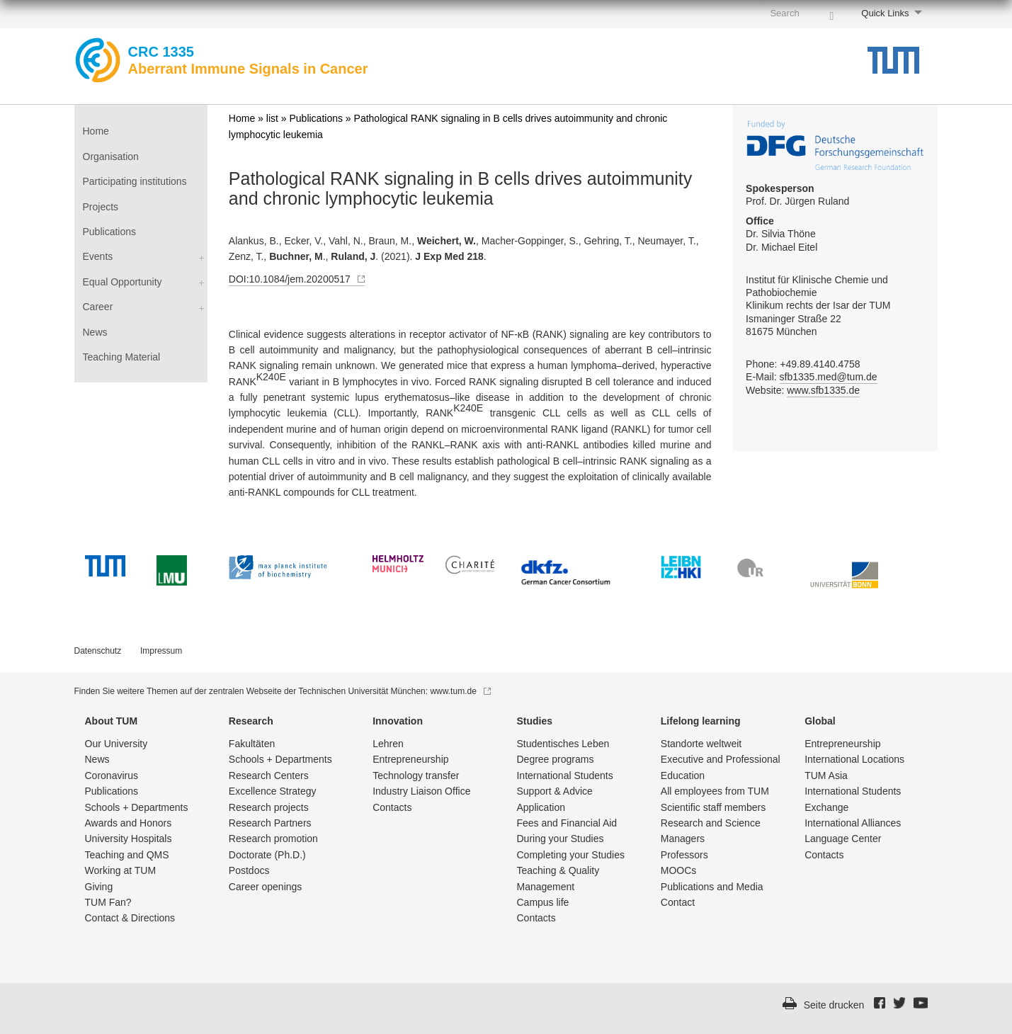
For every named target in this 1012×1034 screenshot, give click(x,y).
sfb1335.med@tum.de (828, 376)
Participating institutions (135, 181)
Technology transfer (416, 775)
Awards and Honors (128, 823)
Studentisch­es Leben (562, 743)
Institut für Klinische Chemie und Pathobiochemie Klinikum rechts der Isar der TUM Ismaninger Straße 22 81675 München (818, 305)
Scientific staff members (713, 807)
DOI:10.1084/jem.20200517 (297, 279)
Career (98, 306)
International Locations (854, 759)
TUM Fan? (108, 902)
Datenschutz (98, 651)
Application (540, 807)
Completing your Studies (570, 854)
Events (98, 256)
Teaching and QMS (127, 854)
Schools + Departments (136, 807)
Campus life (542, 902)
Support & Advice (554, 791)
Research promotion (273, 838)
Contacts (392, 807)
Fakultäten (252, 743)
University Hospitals (128, 838)
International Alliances (853, 823)
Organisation (111, 156)
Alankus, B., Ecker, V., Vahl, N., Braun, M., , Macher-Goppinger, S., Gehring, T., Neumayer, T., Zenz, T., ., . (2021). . (464, 248)
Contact (678, 902)
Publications (110, 231)
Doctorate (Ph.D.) (267, 854)
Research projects (269, 807)
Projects (101, 206)
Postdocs (249, 870)
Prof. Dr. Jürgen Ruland (797, 195)
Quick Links (885, 13)
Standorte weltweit (701, 743)
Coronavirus (111, 775)
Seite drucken (834, 1005)
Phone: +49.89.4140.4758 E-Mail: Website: (811, 377)
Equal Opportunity (122, 282)
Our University (116, 743)
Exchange (826, 807)
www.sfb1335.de (823, 390)
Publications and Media (712, 886)
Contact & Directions (130, 918)
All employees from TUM (715, 791)
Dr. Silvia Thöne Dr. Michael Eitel (781, 233)
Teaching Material (122, 357)
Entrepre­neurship (410, 759)
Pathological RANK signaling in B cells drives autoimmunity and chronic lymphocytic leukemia (460, 188)
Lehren (388, 743)
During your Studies (559, 838)
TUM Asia (826, 775)
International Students (564, 775)
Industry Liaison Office (421, 791)
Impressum (161, 651)
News (95, 332)
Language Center (843, 838)
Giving (99, 886)
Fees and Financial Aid (566, 823)
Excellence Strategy (273, 791)
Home (96, 131)
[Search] (831, 12)
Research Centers (269, 775)
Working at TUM (121, 870)
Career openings (265, 886)
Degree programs (554, 759)
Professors (684, 854)
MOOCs (679, 870)
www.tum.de (460, 691)
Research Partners (270, 823)
